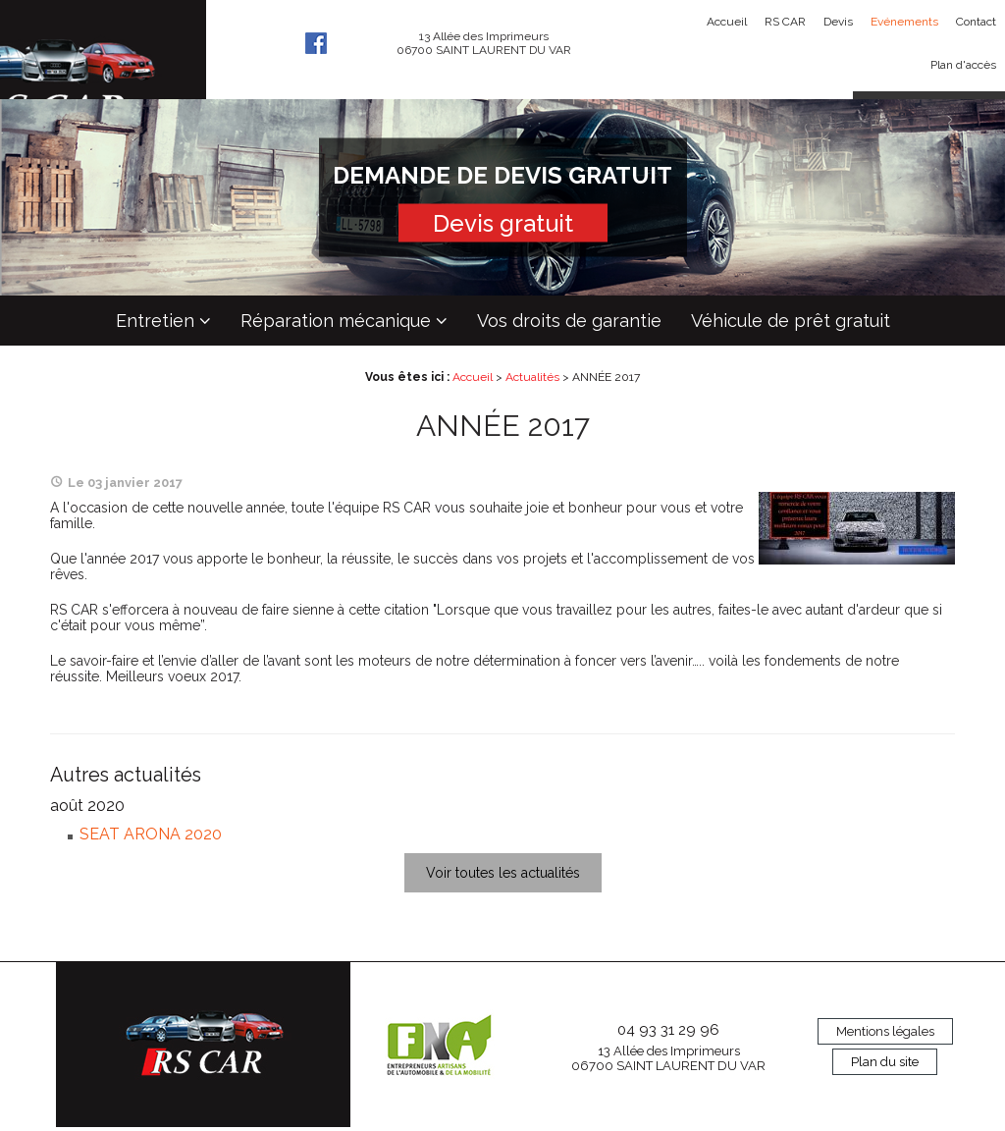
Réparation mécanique (335, 320)
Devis (838, 21)
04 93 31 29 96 (668, 1030)
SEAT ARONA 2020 (150, 834)
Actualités (532, 377)
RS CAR (785, 21)
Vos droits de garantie (569, 320)
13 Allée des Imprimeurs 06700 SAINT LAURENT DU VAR (668, 1058)
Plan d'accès (963, 65)
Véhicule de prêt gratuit (790, 320)
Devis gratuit (503, 223)
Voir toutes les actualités (503, 873)
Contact (976, 21)
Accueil (727, 21)
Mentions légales (885, 1031)
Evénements (904, 21)
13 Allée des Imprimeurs (484, 43)
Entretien (155, 320)
